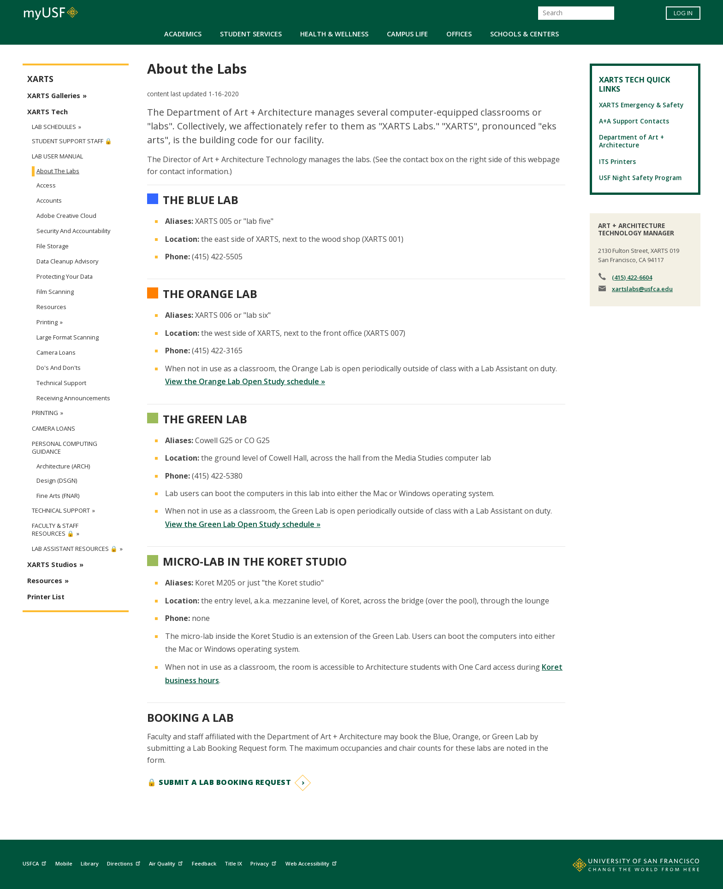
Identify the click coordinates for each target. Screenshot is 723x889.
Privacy (264, 862)
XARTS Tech (47, 111)
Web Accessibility (312, 862)
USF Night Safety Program (640, 177)
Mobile (63, 863)
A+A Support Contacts (634, 121)
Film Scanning (55, 291)
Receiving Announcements (73, 398)
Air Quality (167, 862)
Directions (124, 862)
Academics (182, 33)
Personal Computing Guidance (64, 448)
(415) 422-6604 (632, 277)
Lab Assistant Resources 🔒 (75, 549)
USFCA (35, 862)
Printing (47, 322)
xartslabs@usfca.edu (642, 289)
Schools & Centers (524, 33)
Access (46, 185)
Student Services (251, 33)
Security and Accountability (73, 231)
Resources (51, 307)
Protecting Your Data (64, 276)
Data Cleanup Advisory (67, 261)
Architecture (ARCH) (63, 466)
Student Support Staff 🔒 (72, 141)
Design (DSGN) (56, 480)
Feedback (204, 863)
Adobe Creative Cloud (66, 215)
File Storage (52, 246)
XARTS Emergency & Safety (641, 104)
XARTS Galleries (53, 95)
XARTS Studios (52, 564)
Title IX (233, 863)
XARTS (40, 79)
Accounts (49, 200)
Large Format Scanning (67, 337)
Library (90, 863)
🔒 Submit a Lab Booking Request (219, 782)
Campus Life (407, 33)
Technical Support (61, 383)
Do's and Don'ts (58, 367)
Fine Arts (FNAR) (57, 495)
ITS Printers (617, 161)
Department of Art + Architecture (631, 141)
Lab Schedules (54, 126)
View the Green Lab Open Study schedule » (242, 524)
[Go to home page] (626, 867)
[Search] (576, 13)
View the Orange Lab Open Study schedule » (245, 381)
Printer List (46, 596)
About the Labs (57, 171)
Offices (459, 33)
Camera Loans (56, 352)
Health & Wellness (334, 33)
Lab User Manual (57, 156)
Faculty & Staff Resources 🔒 (55, 530)
